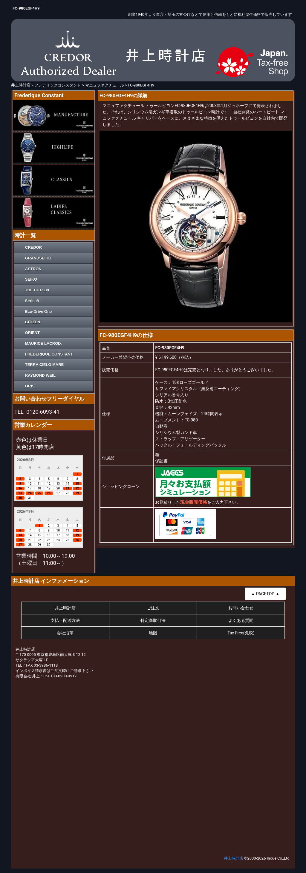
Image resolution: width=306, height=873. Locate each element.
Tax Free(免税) (240, 633)
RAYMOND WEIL (40, 375)
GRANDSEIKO (38, 258)
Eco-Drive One (38, 311)
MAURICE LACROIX (43, 343)
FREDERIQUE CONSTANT (49, 354)
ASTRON (33, 269)
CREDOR (33, 247)
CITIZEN (32, 322)
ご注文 (153, 607)
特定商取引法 (153, 620)
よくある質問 (240, 620)
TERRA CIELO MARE (44, 364)
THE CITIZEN (37, 290)
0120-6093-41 (42, 412)
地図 (153, 633)
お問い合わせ (240, 607)
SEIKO (31, 279)
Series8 (32, 301)
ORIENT (32, 332)
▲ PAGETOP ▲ (265, 593)
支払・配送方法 (65, 620)
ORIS (30, 386)
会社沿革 (65, 633)
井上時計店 (65, 607)
